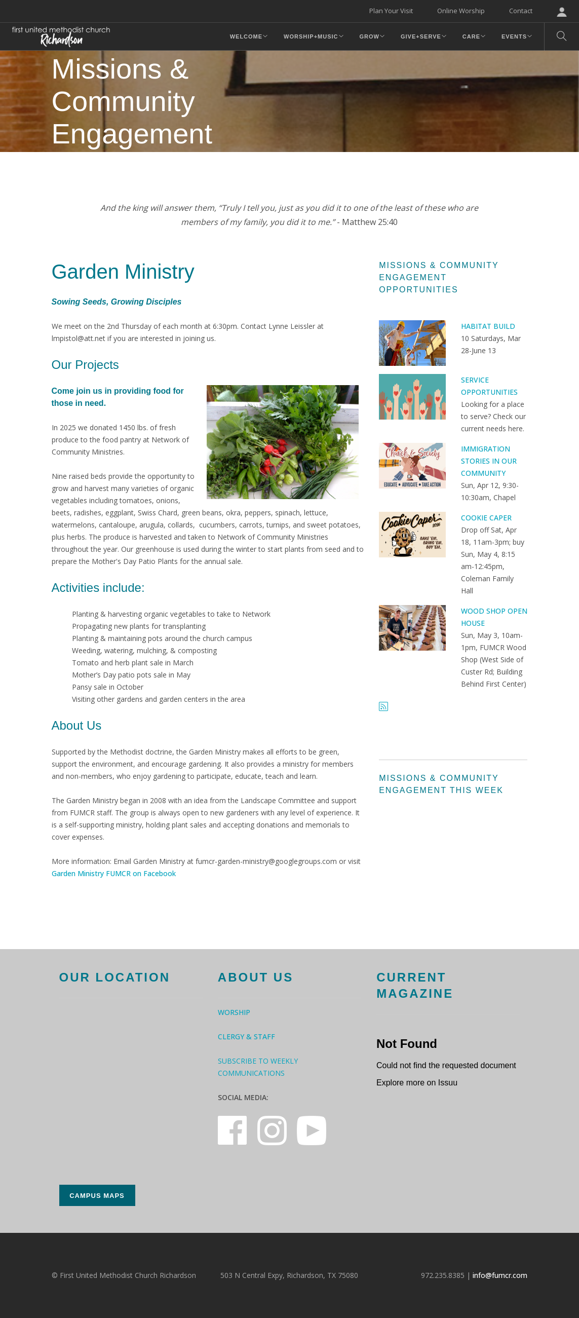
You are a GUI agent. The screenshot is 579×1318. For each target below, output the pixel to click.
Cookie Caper (486, 517)
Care (471, 36)
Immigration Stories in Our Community (489, 461)
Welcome (246, 36)
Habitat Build (488, 326)
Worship (234, 1012)
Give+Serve (421, 36)
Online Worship (461, 10)
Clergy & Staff (246, 1036)
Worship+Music (311, 36)
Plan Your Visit (391, 10)
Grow (369, 36)
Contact (520, 10)
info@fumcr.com (500, 1275)
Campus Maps (97, 1195)
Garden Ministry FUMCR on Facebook (114, 873)
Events (514, 36)
